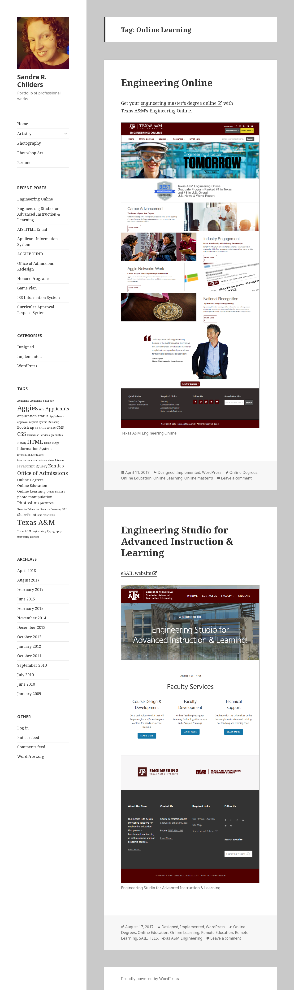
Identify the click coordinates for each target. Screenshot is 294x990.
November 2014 (31, 618)
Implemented (29, 356)
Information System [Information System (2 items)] (34, 448)
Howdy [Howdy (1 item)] (21, 442)
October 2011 (29, 655)
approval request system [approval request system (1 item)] (32, 422)
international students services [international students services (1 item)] (35, 460)
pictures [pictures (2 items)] (47, 503)
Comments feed (31, 747)
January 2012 (29, 646)
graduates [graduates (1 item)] (57, 435)
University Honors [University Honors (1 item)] (28, 536)
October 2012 (29, 636)
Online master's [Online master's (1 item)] (56, 491)
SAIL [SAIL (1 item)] (65, 509)
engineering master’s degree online (178, 103)
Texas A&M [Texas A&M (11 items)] (36, 522)
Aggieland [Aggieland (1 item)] (23, 400)
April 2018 (26, 570)
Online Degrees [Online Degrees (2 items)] (30, 479)
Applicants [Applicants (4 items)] (57, 408)
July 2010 (25, 674)
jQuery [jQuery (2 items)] (41, 466)
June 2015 (26, 599)
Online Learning (167, 478)
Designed (25, 347)
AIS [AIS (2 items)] (41, 409)
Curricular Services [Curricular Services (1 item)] (38, 435)
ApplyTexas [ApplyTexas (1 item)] (56, 416)
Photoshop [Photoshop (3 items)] (28, 503)
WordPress (27, 365)
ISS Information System (38, 297)
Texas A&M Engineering (181, 938)
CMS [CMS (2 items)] (60, 427)
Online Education (136, 478)
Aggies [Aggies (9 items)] (27, 408)
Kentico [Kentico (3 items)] (56, 466)
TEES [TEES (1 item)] (51, 515)
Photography (29, 143)
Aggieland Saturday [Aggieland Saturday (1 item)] (42, 400)
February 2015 (30, 608)
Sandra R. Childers (32, 80)
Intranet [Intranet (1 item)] (60, 460)
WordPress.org (30, 756)
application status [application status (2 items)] (32, 415)
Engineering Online (35, 199)
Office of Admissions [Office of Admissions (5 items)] (42, 472)
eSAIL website (136, 573)
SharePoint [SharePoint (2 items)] (26, 514)
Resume (24, 162)
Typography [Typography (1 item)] (54, 531)
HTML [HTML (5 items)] (35, 441)
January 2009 (29, 693)
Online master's (198, 478)
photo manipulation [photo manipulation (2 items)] (34, 496)
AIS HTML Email (32, 229)
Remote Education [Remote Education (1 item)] (28, 509)
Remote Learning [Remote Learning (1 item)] (50, 509)
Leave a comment (236, 478)
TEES (153, 938)
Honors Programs (33, 278)
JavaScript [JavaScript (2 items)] (26, 466)
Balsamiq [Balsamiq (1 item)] (53, 422)
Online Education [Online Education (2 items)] (32, 485)
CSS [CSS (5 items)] (21, 433)
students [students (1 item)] (42, 515)
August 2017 (28, 580)
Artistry (24, 133)
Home (22, 123)
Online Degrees (243, 472)
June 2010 (26, 684)
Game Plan (27, 288)
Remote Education (217, 932)
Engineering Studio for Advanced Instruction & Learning (38, 214)
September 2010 (32, 665)
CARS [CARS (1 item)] (42, 427)
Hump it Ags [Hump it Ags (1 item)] (51, 442)
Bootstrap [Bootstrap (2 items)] (25, 427)
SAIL (143, 938)
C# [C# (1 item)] (36, 427)
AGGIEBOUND (30, 254)
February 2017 (30, 589)
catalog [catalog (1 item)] (51, 427)
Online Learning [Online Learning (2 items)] (31, 491)
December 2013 (31, 627)
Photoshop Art (30, 152)
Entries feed (28, 737)
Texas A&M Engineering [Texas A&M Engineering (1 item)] (31, 531)
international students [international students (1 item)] (30, 454)
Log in (23, 728)
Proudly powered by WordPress (150, 978)
